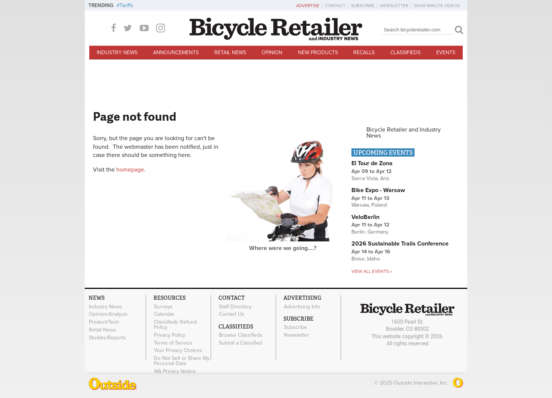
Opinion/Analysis (108, 314)
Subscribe (363, 5)
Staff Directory (235, 306)
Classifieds (405, 52)
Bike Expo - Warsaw (378, 190)
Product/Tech (104, 322)
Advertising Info (302, 306)
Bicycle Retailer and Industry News (403, 132)
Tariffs (126, 5)
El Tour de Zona (372, 163)
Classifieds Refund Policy (175, 324)
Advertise (307, 5)
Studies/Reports (107, 337)
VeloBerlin (365, 217)
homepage (130, 169)
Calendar (164, 314)
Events (445, 52)
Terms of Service (173, 343)
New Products (318, 52)
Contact (335, 5)
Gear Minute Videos (437, 5)
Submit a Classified (240, 343)
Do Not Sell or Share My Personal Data (182, 361)
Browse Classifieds (241, 335)
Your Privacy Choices (178, 351)
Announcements (176, 52)
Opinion (271, 52)
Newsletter (394, 5)
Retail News (230, 52)
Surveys (163, 306)
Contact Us (231, 314)
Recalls (364, 52)
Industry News (117, 52)
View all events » (371, 271)
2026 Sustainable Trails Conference (400, 243)
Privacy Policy (169, 335)
